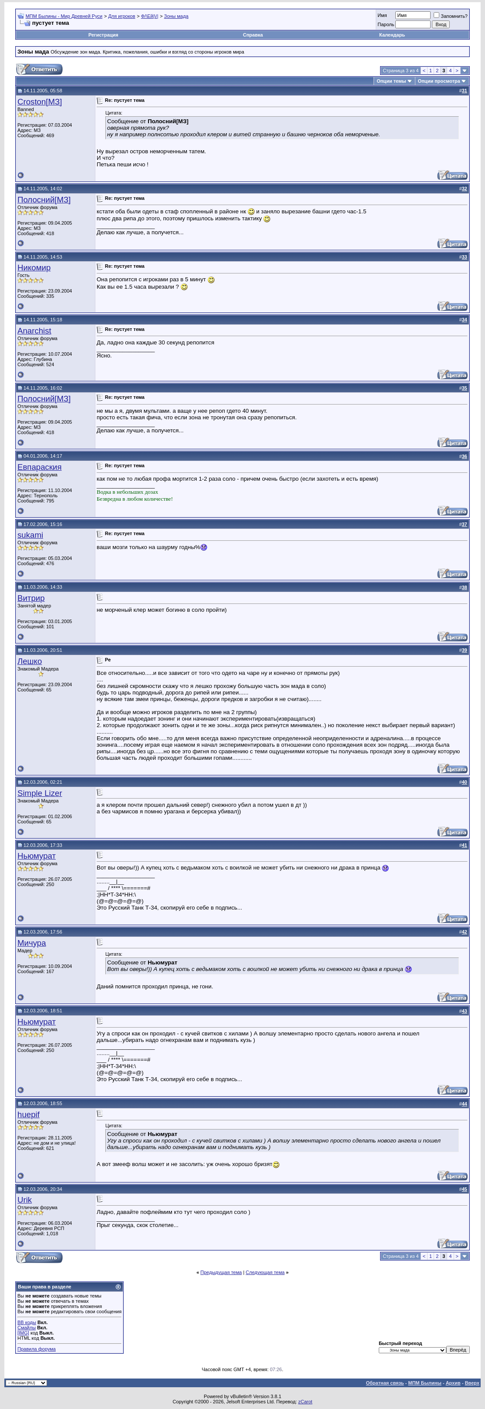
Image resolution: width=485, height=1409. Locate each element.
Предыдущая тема (221, 1272)
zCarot (305, 1401)
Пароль (385, 24)
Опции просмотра (439, 81)
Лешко (29, 661)
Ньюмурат (36, 855)
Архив (453, 1382)
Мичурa (31, 942)
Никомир (34, 267)
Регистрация (103, 34)
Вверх (472, 1382)
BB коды (26, 1322)
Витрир (31, 598)
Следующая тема (265, 1272)
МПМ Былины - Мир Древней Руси (64, 16)
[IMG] (23, 1332)
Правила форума (36, 1349)
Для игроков (121, 16)
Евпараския (39, 467)
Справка (253, 34)
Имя (382, 15)
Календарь (392, 34)
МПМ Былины (424, 1382)
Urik (24, 1199)
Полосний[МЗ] (44, 199)
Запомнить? (451, 16)
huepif (28, 1114)
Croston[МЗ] (39, 101)
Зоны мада (176, 16)
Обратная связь (385, 1382)
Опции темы (391, 81)
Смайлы (26, 1327)
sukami (30, 534)
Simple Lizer (39, 793)
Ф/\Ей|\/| (149, 16)
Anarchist (34, 330)
